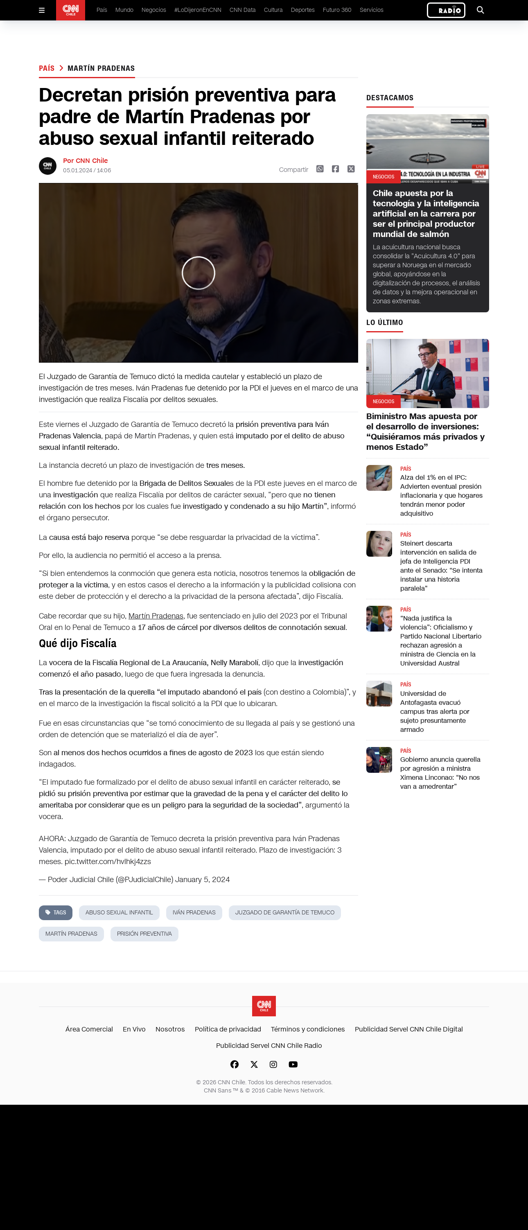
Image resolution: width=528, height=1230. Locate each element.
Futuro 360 (337, 10)
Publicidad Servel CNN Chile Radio (269, 1045)
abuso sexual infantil (119, 912)
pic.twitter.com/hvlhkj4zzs (108, 861)
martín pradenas (101, 68)
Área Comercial (89, 1029)
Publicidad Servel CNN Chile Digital (409, 1029)
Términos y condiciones (308, 1029)
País (102, 10)
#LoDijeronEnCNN (197, 10)
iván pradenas (194, 912)
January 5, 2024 (202, 879)
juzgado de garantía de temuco (284, 912)
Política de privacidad (228, 1029)
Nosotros (170, 1029)
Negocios (154, 10)
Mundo (124, 10)
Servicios (372, 10)
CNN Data (243, 10)
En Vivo (134, 1029)
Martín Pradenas (156, 616)
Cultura (273, 10)
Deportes (303, 10)
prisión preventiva (144, 934)
